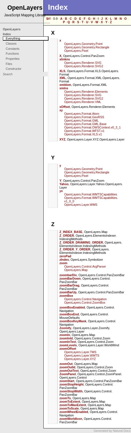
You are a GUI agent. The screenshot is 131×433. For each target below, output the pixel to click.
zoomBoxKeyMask (72, 321)
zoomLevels (68, 345)
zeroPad (65, 256)
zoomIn (64, 335)
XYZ (62, 139)
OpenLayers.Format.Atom (81, 113)
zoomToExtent (69, 401)
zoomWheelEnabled (73, 412)
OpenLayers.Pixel (76, 50)
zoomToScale (69, 408)
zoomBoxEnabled (72, 307)
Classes (11, 43)
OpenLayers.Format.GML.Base (85, 124)
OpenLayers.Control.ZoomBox (84, 302)
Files (9, 64)
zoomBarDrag (69, 285)
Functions (12, 53)
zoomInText (67, 341)
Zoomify (65, 328)
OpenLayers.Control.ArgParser (85, 266)
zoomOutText (68, 370)
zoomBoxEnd (69, 314)
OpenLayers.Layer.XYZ (80, 359)
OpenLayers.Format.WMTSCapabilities (90, 194)
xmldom (65, 84)
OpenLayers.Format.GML (81, 120)
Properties (13, 58)
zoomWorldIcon (70, 418)
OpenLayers (12, 29)
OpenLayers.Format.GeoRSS (84, 117)
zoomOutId (67, 367)
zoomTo (65, 398)
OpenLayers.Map (76, 270)
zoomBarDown (70, 278)
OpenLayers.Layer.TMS (80, 352)
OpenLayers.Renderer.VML (82, 102)
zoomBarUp (67, 292)
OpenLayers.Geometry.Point (83, 44)
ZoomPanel (67, 374)
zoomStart (66, 381)
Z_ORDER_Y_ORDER (74, 249)
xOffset (64, 106)
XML (62, 78)
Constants (12, 48)
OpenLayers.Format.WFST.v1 (84, 131)
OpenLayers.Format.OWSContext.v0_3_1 (92, 127)
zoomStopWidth (70, 391)
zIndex (64, 259)
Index (7, 34)
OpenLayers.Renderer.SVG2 (83, 66)
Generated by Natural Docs (112, 430)
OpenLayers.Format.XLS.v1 (83, 134)
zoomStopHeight (71, 384)
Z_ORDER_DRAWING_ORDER (81, 242)
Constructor (13, 68)
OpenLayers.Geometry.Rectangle (86, 47)
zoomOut (65, 363)
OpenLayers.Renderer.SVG (82, 62)
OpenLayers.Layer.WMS (80, 204)
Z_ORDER (66, 235)
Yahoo (63, 184)
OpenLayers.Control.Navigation (85, 299)
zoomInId (66, 338)
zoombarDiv (68, 275)
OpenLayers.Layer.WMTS (81, 355)
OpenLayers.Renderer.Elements (86, 91)
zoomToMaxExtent (72, 405)
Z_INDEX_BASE (70, 232)
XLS (62, 71)
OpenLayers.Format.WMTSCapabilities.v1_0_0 (91, 199)
